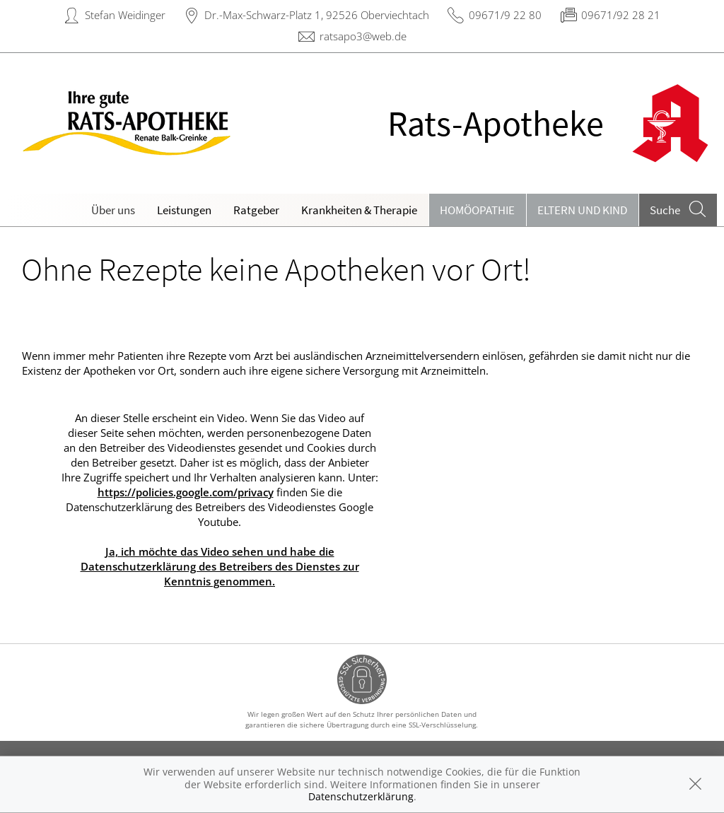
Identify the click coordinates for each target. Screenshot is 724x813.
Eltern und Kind (582, 210)
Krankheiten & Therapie (359, 210)
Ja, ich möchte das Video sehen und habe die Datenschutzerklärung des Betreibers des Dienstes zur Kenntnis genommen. (220, 566)
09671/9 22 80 (505, 15)
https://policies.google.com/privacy (186, 492)
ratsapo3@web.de (363, 36)
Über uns (113, 210)
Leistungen (184, 210)
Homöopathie (477, 210)
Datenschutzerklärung (361, 796)
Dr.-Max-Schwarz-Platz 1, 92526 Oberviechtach (316, 15)
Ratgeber (256, 210)
